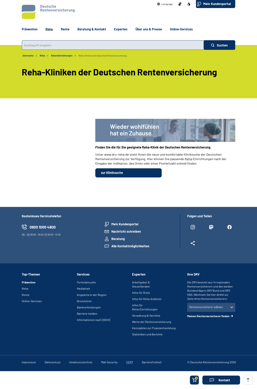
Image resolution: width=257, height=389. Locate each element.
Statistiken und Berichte (147, 334)
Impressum (29, 362)
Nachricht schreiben (126, 231)
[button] (165, 4)
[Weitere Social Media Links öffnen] (192, 244)
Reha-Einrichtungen (61, 55)
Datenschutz (53, 362)
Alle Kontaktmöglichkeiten (130, 246)
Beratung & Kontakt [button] (91, 29)
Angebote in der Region (92, 294)
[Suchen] (219, 45)
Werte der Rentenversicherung (151, 321)
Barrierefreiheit (152, 362)
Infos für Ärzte (141, 292)
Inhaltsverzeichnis (80, 362)
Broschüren (84, 301)
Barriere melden (87, 313)
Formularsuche (86, 282)
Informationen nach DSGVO (93, 319)
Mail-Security (109, 362)
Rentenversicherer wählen (206, 307)
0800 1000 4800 (43, 227)
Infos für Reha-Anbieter (147, 299)
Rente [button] (65, 29)
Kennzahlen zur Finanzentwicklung (154, 328)
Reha (42, 55)
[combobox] (113, 45)
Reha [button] (49, 29)
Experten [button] (120, 29)
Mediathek (83, 288)
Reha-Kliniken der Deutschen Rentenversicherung (103, 55)
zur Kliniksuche (112, 173)
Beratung (118, 239)
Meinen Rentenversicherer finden (208, 316)
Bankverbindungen (89, 307)
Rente (25, 294)
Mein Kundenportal (217, 4)
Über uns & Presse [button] (148, 29)
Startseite (28, 55)
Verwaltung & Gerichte (146, 315)
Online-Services (181, 29)
